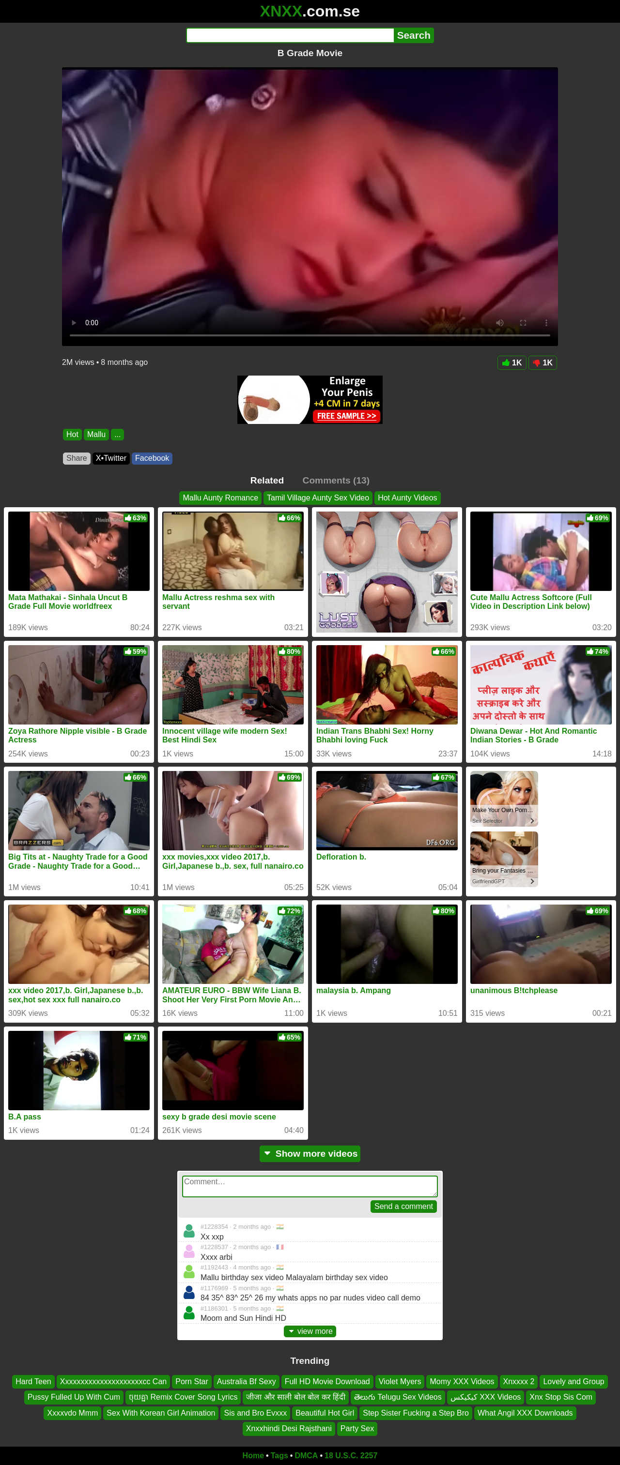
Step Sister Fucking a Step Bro (416, 1413)
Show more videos (310, 1153)
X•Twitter (111, 458)
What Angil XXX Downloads (525, 1413)
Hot (72, 434)
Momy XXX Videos (462, 1381)
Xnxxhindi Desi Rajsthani (289, 1428)
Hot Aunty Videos (407, 498)
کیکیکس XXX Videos (485, 1397)
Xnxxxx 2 (519, 1381)
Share (76, 458)
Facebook (152, 458)
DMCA (306, 1455)
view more (310, 1331)
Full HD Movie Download (327, 1381)
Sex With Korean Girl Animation (161, 1413)
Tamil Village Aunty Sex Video (318, 498)
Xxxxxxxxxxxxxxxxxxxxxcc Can (113, 1381)
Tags (279, 1455)
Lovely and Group (573, 1381)
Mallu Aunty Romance (220, 498)
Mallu (96, 434)
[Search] (290, 35)
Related (267, 480)
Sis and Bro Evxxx (255, 1413)
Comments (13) (336, 480)
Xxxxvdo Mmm (72, 1413)
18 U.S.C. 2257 (351, 1455)
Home (253, 1455)
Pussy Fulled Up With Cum (74, 1397)
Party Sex (357, 1428)
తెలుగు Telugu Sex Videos (398, 1397)
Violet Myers (400, 1381)
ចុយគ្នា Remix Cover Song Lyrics (183, 1397)
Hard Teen (33, 1381)
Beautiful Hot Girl (324, 1413)
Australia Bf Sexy (246, 1381)
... (117, 434)
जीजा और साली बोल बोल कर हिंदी (295, 1397)
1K (512, 363)
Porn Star (191, 1381)
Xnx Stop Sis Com (560, 1397)
